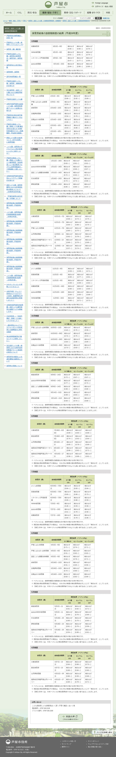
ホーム (5, 21)
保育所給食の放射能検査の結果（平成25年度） (14, 241)
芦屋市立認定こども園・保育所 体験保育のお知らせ (14, 83)
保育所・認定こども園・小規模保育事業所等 (76, 21)
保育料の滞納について (14, 366)
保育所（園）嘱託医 (13, 49)
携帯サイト (66, 747)
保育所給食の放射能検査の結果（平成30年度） (14, 269)
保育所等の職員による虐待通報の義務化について (14, 359)
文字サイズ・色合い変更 (104, 6)
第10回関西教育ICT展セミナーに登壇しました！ (14, 339)
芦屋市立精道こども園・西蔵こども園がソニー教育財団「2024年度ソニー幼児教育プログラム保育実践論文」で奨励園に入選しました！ (14, 164)
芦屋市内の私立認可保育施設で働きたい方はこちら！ (14, 117)
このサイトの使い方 (69, 741)
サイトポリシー (93, 741)
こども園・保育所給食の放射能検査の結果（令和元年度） (14, 214)
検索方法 (106, 18)
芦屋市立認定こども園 (14, 99)
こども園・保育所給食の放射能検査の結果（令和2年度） (14, 278)
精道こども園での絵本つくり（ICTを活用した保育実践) (14, 140)
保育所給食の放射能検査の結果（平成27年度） (14, 259)
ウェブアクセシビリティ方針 (98, 744)
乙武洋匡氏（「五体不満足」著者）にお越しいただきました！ (14, 318)
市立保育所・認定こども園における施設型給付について (14, 92)
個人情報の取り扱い (95, 747)
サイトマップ (66, 744)
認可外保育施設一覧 (13, 76)
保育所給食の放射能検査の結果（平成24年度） (14, 223)
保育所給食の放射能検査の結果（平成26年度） (14, 250)
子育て (25, 21)
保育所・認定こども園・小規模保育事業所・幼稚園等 (44, 21)
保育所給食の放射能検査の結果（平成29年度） (14, 205)
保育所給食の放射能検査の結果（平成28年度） (14, 232)
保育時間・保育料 (12, 72)
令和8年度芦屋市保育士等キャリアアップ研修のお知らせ (14, 178)
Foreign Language (101, 3)
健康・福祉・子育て (15, 21)
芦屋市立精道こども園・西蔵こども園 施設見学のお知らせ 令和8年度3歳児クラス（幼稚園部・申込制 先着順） (14, 128)
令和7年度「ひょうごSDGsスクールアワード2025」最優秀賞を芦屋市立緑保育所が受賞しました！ (14, 295)
